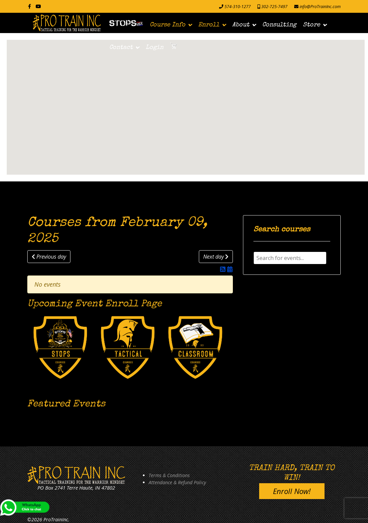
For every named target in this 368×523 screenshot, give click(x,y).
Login (154, 48)
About (240, 25)
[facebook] (29, 6)
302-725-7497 (274, 6)
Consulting (279, 25)
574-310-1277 (237, 6)
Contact (121, 48)
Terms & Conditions (169, 475)
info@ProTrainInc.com (320, 6)
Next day (215, 256)
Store (311, 25)
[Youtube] (38, 6)
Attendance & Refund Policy (177, 482)
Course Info (167, 25)
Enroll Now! (292, 491)
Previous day (49, 256)
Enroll (208, 25)
